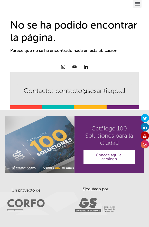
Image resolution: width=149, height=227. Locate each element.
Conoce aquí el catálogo (109, 157)
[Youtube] (74, 67)
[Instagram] (63, 67)
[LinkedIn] (86, 67)
